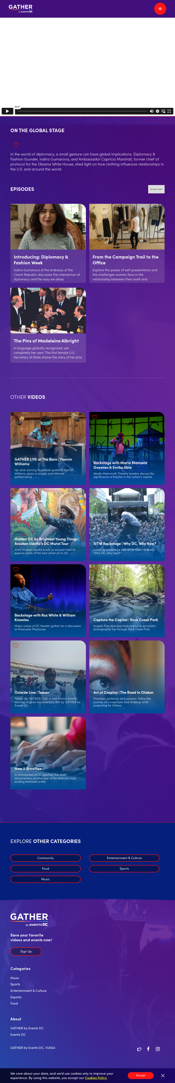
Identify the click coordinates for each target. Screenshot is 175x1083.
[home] (21, 9)
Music (45, 879)
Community (45, 857)
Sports (124, 868)
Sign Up (26, 951)
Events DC (18, 1034)
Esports (15, 997)
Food (45, 868)
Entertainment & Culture (124, 857)
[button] (160, 9)
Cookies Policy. (96, 1077)
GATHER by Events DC (27, 1028)
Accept (140, 1075)
